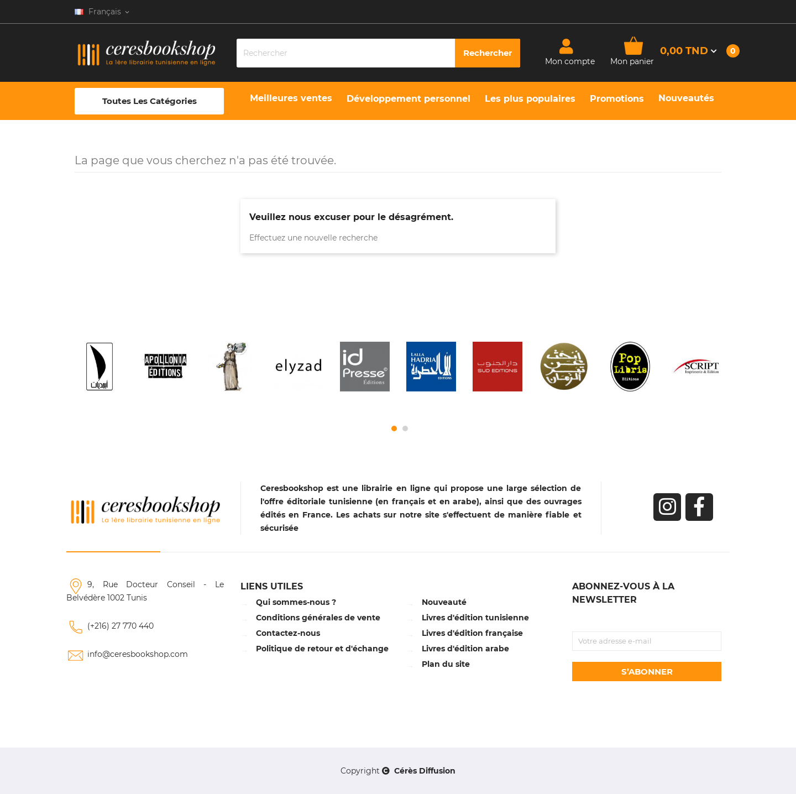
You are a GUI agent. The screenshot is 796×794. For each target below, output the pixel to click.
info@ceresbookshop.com (137, 654)
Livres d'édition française (472, 633)
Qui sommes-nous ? (296, 602)
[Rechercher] (378, 53)
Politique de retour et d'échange (322, 649)
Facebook (699, 507)
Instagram (667, 507)
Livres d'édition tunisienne (475, 618)
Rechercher (487, 53)
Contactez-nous (288, 633)
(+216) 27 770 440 (120, 626)
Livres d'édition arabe (465, 649)
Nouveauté (444, 602)
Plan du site (446, 664)
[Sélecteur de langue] (103, 12)
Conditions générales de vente (318, 618)
